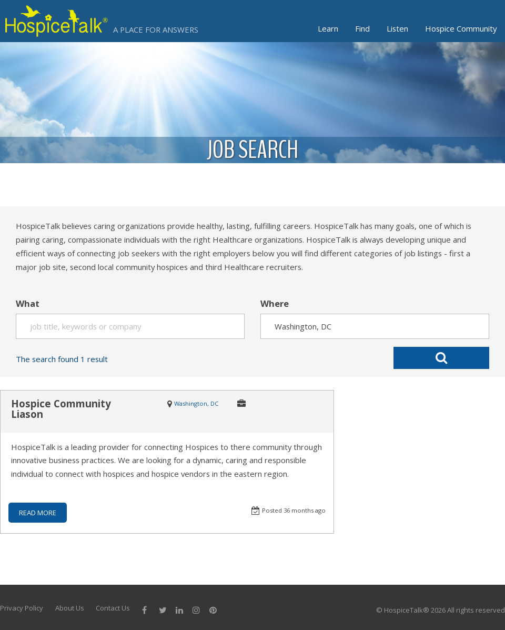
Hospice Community (461, 28)
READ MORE (37, 512)
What (27, 303)
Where (274, 303)
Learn (328, 28)
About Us (69, 608)
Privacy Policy (21, 608)
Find (362, 28)
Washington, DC (196, 403)
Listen (397, 28)
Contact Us (113, 608)
